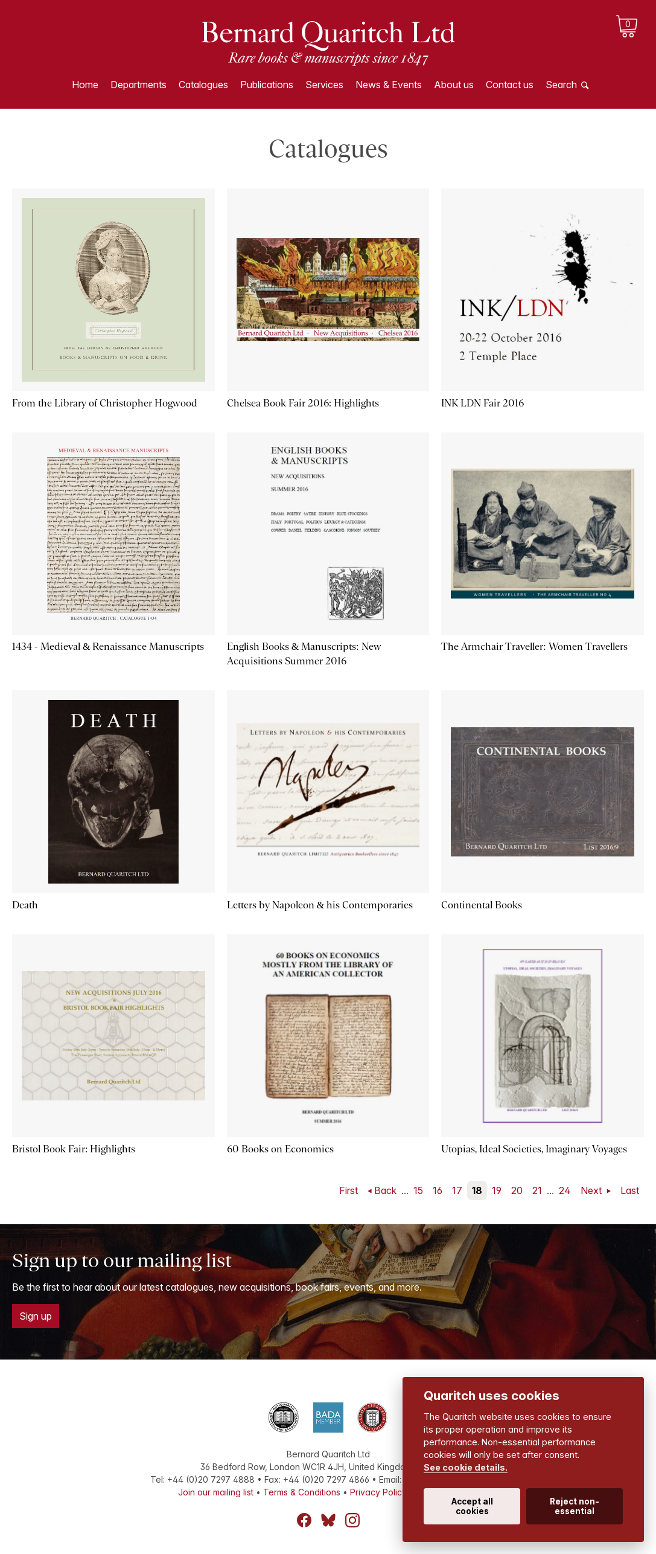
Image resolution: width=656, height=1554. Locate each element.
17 (457, 1190)
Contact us (509, 85)
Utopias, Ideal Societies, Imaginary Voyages (534, 1149)
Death (25, 905)
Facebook (304, 1520)
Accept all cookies (472, 1506)
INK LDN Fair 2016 (482, 403)
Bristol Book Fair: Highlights (73, 1149)
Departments (138, 85)
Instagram (352, 1520)
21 (537, 1190)
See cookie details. (466, 1467)
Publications (266, 85)
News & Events (388, 85)
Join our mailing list (215, 1492)
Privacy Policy (378, 1492)
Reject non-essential (574, 1506)
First (348, 1190)
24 (565, 1190)
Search (561, 85)
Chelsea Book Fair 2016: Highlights (303, 403)
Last (629, 1190)
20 (517, 1190)
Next (592, 1190)
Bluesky (328, 1520)
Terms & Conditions (301, 1492)
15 (418, 1190)
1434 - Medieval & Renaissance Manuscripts (108, 646)
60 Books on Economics (280, 1149)
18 (477, 1190)
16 (437, 1190)
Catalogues (203, 85)
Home (85, 85)
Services (324, 85)
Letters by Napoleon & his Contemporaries (320, 905)
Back (385, 1190)
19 (497, 1190)
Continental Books (481, 905)
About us (454, 85)
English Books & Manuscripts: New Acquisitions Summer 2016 (304, 654)
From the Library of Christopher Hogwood (104, 403)
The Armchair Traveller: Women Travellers (534, 646)
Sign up (35, 1316)
